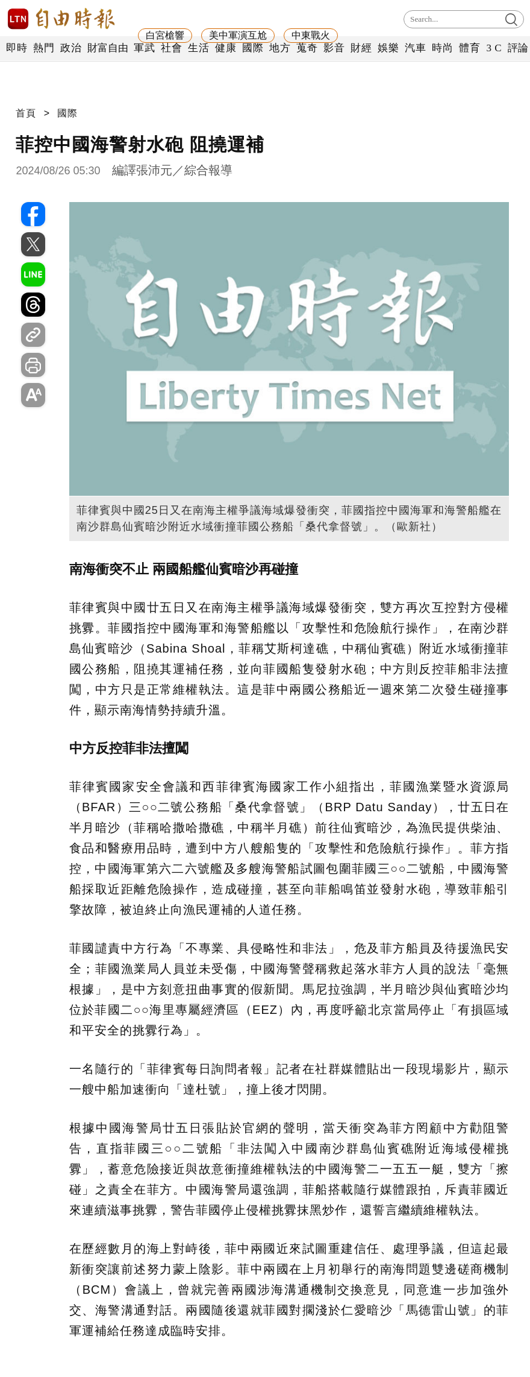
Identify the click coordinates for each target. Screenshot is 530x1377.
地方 (279, 48)
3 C (494, 48)
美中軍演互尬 (238, 35)
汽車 (415, 48)
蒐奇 (306, 48)
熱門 (43, 48)
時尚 (442, 48)
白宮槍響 (165, 35)
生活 (198, 48)
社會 (171, 48)
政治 (70, 48)
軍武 (144, 48)
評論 (518, 48)
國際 (252, 48)
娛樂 (388, 48)
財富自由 (107, 48)
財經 (361, 48)
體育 (469, 48)
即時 (16, 48)
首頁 (26, 113)
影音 (333, 48)
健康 (225, 48)
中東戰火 (311, 35)
